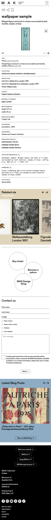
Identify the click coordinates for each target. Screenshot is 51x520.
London (21, 81)
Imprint (4, 512)
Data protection (6, 509)
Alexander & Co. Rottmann (18, 84)
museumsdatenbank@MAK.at (10, 485)
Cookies (4, 517)
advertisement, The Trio (10, 142)
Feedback (7, 328)
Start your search (25, 449)
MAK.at (26, 454)
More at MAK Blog (25, 441)
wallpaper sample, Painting (11, 147)
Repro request (8, 321)
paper (4, 102)
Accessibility (5, 514)
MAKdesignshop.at (25, 464)
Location (7, 195)
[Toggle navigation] (47, 2)
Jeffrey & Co (13, 81)
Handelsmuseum (29, 73)
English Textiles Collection (11, 94)
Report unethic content (10, 324)
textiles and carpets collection (12, 73)
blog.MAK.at (25, 459)
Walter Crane (12, 87)
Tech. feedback (8, 331)
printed (8, 102)
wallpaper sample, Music (10, 145)
